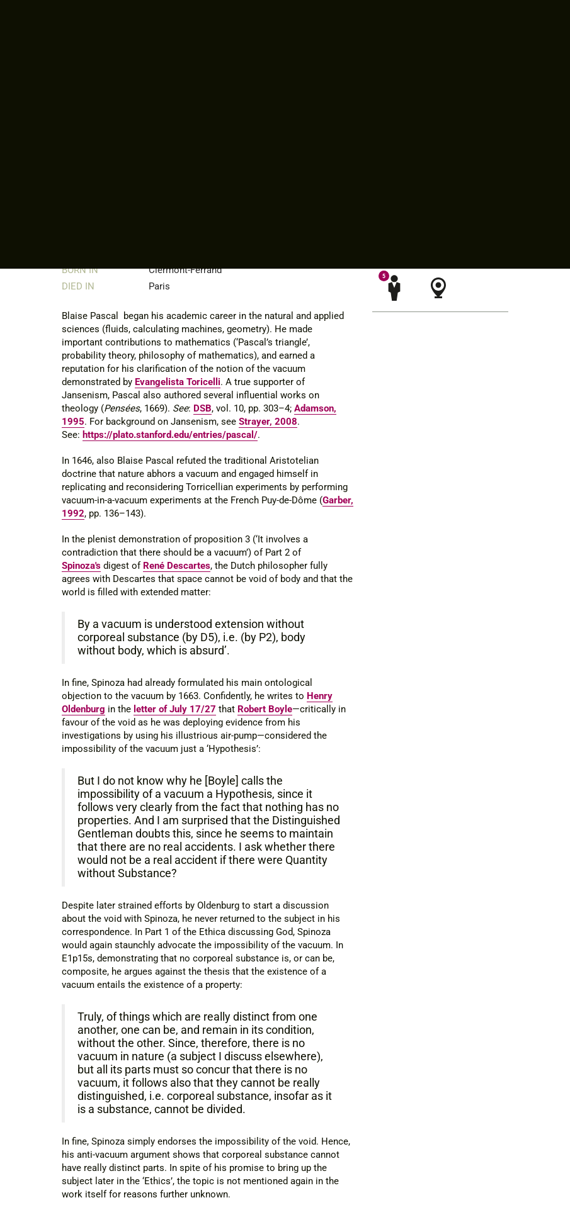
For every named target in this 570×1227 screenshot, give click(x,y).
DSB (202, 408)
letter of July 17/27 (175, 709)
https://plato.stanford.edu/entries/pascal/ (170, 434)
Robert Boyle (264, 709)
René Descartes (176, 565)
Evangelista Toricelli (177, 382)
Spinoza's (81, 565)
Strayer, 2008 (268, 421)
